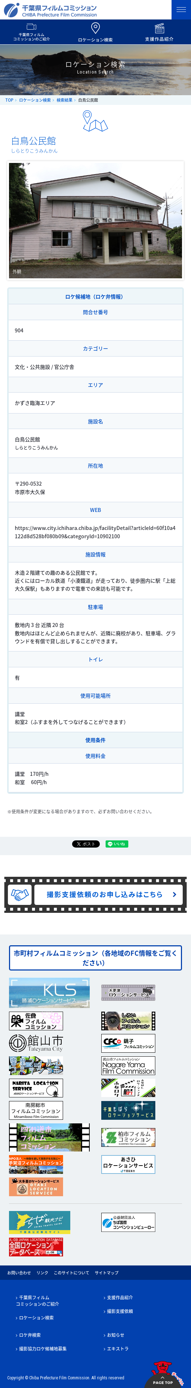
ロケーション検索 (35, 100)
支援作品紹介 (120, 1297)
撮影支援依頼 (120, 1311)
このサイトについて (71, 1273)
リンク (42, 1273)
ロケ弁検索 (30, 1335)
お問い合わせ (19, 1273)
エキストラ (118, 1348)
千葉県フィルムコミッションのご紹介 (37, 1300)
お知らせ (115, 1335)
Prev (18, 220)
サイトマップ (107, 1273)
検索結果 (64, 100)
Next (172, 220)
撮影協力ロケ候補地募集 (43, 1348)
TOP (9, 100)
